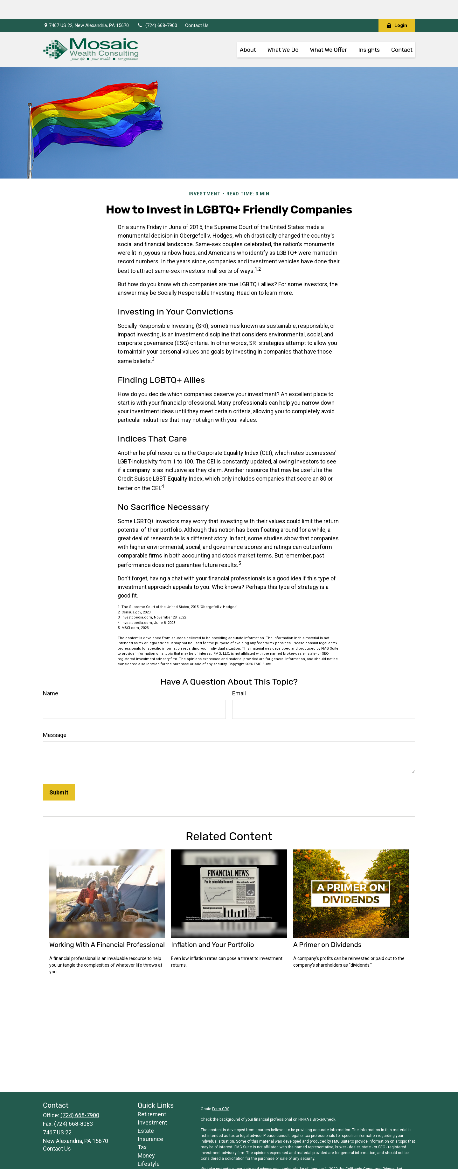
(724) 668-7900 (157, 6)
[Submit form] (59, 773)
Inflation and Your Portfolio (212, 925)
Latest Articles (156, 1153)
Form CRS (220, 1090)
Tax (142, 1128)
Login (396, 6)
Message (54, 716)
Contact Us (197, 6)
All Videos (150, 1161)
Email (239, 674)
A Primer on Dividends (327, 925)
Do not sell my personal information (373, 1155)
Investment (152, 1103)
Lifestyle (149, 1144)
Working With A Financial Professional (107, 925)
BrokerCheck (324, 1100)
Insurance (150, 1120)
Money (146, 1136)
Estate (146, 1111)
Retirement (152, 1095)
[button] (248, 30)
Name (50, 674)
